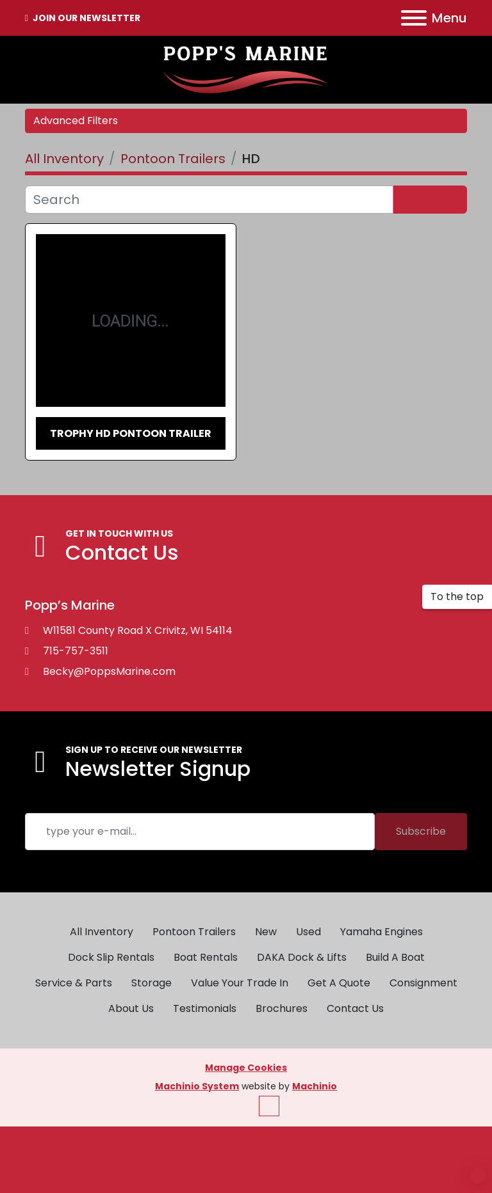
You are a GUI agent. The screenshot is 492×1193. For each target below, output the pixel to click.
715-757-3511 (75, 651)
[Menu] (414, 18)
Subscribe (421, 831)
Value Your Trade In (239, 983)
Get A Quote (339, 983)
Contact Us (355, 1008)
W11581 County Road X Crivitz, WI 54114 (138, 630)
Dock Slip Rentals (111, 957)
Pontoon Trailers (194, 931)
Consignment (423, 983)
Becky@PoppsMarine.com (109, 671)
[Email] (200, 831)
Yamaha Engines (381, 931)
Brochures (282, 1008)
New (266, 931)
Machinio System (197, 1086)
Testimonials (204, 1008)
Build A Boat (395, 957)
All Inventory (101, 931)
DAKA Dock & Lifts (302, 957)
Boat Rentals (206, 957)
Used (308, 931)
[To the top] (457, 597)
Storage (151, 983)
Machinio (314, 1086)
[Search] (209, 200)
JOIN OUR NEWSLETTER (85, 18)
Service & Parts (73, 983)
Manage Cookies (246, 1067)
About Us (131, 1008)
